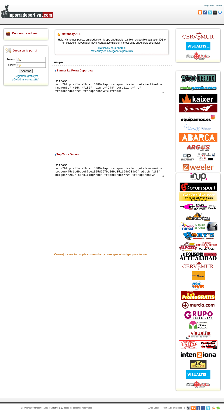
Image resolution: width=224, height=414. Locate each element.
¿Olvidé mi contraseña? (26, 79)
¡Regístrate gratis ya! (26, 76)
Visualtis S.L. (57, 408)
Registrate (209, 5)
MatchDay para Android (112, 48)
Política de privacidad (172, 408)
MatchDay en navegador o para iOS (112, 51)
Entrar (219, 5)
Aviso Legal (153, 408)
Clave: (12, 65)
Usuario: (11, 59)
